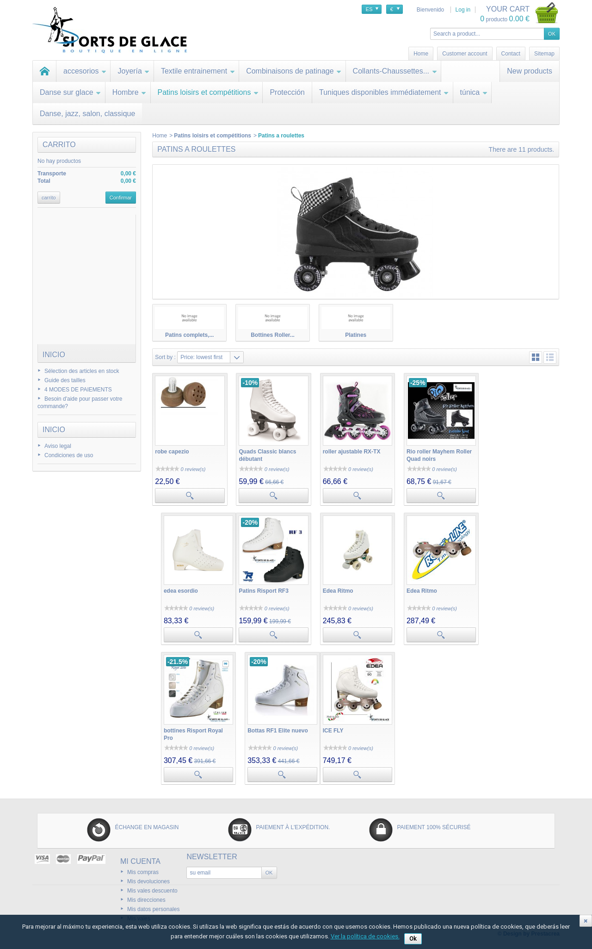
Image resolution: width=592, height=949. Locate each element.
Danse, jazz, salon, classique (87, 114)
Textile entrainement (198, 71)
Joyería (133, 71)
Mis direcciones (146, 897)
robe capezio (172, 450)
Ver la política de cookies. (365, 936)
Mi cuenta (140, 859)
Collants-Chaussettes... (395, 71)
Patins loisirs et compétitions (208, 92)
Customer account (464, 53)
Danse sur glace (70, 92)
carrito (59, 145)
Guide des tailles (65, 380)
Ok (413, 938)
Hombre (129, 92)
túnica (474, 92)
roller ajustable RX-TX (350, 450)
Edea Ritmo (253, 589)
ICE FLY (165, 728)
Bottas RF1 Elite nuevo (517, 589)
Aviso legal (57, 446)
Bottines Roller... (273, 335)
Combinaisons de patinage (293, 71)
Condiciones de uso (68, 455)
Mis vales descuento (152, 888)
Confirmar (121, 197)
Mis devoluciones (148, 879)
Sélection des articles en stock (81, 371)
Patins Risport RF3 (179, 589)
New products (529, 71)
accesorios (84, 71)
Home (159, 135)
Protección (287, 92)
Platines (355, 335)
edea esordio (504, 450)
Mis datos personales (153, 907)
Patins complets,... (189, 335)
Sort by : (165, 357)
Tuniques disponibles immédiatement (384, 92)
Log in (463, 9)
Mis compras (143, 870)
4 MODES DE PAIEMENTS (78, 389)
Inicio (54, 355)
